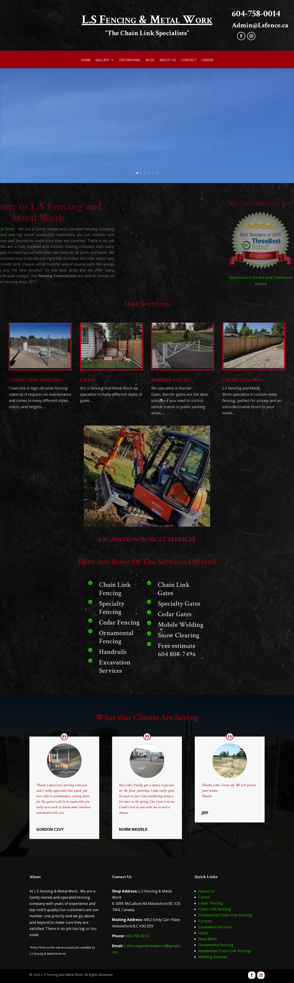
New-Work (207, 938)
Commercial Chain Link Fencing (225, 915)
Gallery (102, 60)
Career (207, 60)
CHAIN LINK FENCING (35, 380)
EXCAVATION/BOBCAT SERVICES (147, 539)
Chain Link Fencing (214, 909)
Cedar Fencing (210, 903)
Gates (203, 932)
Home (85, 60)
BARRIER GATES (170, 380)
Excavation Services (215, 926)
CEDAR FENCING (242, 380)
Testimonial (130, 60)
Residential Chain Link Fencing (224, 950)
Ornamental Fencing (215, 944)
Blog (150, 60)
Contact (188, 60)
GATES (88, 380)
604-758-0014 (137, 935)
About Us (168, 60)
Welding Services (212, 956)
